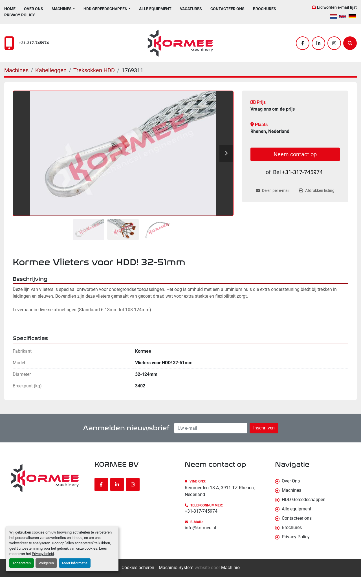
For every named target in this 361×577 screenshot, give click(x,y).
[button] (63, 9)
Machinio (230, 567)
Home (10, 8)
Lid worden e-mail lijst (337, 7)
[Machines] (16, 70)
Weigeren (46, 563)
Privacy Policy (19, 15)
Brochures (264, 8)
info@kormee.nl (200, 527)
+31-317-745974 (34, 43)
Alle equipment (155, 8)
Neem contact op (295, 154)
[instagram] (334, 43)
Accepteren (21, 563)
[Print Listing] (317, 190)
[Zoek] (350, 43)
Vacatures (191, 8)
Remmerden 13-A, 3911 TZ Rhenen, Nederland (220, 491)
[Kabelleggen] (51, 70)
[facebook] (302, 43)
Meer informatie (74, 563)
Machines (62, 8)
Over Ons (33, 8)
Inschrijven (264, 428)
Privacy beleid (43, 554)
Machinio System (176, 567)
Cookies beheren (138, 567)
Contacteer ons (227, 8)
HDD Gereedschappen (105, 8)
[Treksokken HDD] (94, 70)
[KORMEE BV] (45, 477)
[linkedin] (318, 43)
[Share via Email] (275, 190)
